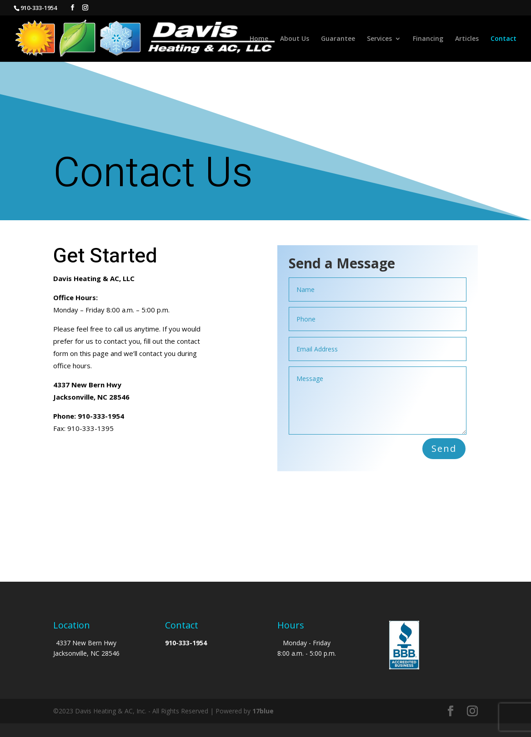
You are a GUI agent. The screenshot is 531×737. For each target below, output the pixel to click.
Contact (503, 39)
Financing (428, 39)
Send (443, 448)
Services (379, 39)
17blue (263, 711)
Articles (467, 39)
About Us (294, 39)
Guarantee (338, 39)
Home (259, 39)
